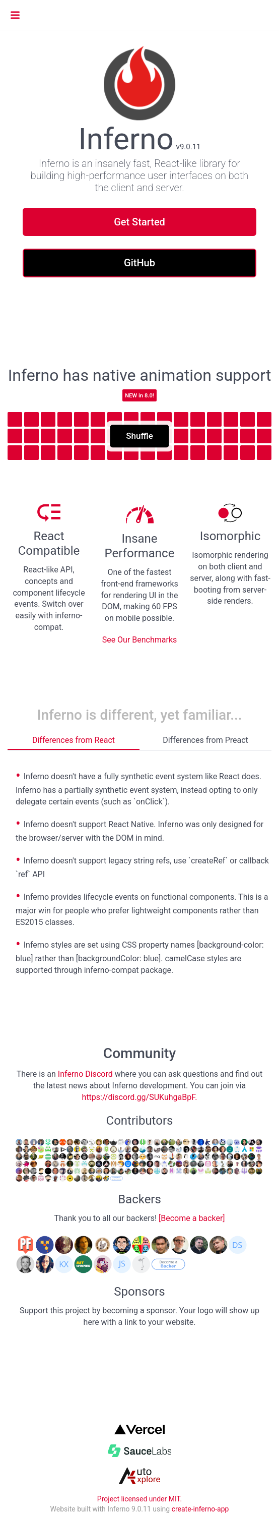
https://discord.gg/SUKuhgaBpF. (139, 1097)
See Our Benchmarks (139, 640)
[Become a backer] (192, 1218)
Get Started (139, 222)
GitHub (139, 263)
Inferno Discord (85, 1074)
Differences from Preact (205, 740)
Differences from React (73, 740)
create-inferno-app (200, 1509)
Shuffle (139, 436)
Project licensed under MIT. (139, 1499)
